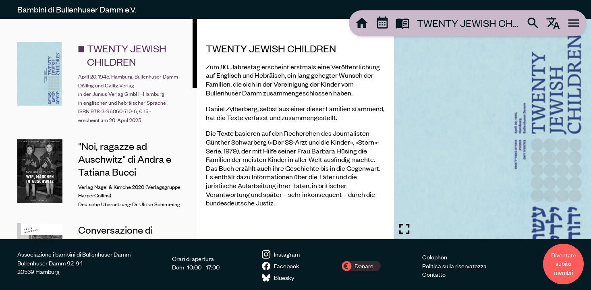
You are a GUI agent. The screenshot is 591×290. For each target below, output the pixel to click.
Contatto (434, 274)
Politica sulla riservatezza (454, 266)
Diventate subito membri (563, 263)
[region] (295, 129)
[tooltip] (362, 23)
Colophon (434, 257)
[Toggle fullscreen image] (404, 229)
